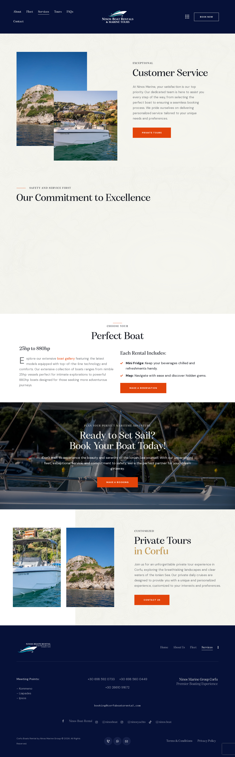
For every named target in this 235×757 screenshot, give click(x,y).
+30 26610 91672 (117, 687)
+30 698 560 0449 (133, 679)
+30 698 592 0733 (101, 679)
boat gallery (66, 359)
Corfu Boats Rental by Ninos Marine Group (39, 738)
